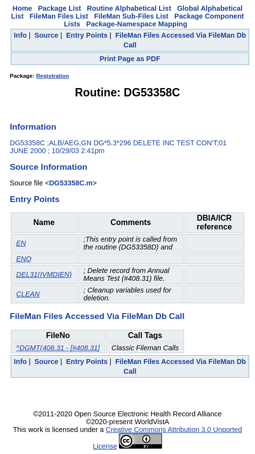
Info (20, 35)
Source (46, 35)
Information (33, 127)
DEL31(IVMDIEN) (44, 274)
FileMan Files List (58, 16)
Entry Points (87, 35)
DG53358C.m (71, 183)
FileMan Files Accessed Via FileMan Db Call (97, 316)
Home (22, 8)
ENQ (23, 259)
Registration (52, 76)
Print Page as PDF (130, 59)
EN (21, 243)
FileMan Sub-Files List (131, 16)
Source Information (48, 167)
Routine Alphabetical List (129, 8)
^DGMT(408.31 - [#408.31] (58, 348)
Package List (59, 8)
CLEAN (28, 294)
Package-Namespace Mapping (136, 24)
